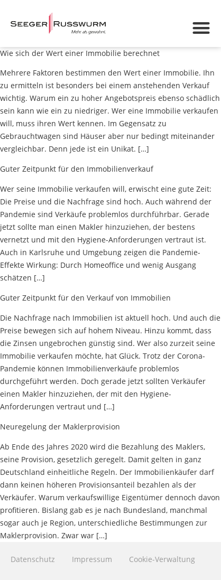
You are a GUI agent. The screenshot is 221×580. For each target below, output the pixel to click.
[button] (201, 28)
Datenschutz (33, 559)
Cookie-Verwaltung (162, 559)
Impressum (92, 559)
